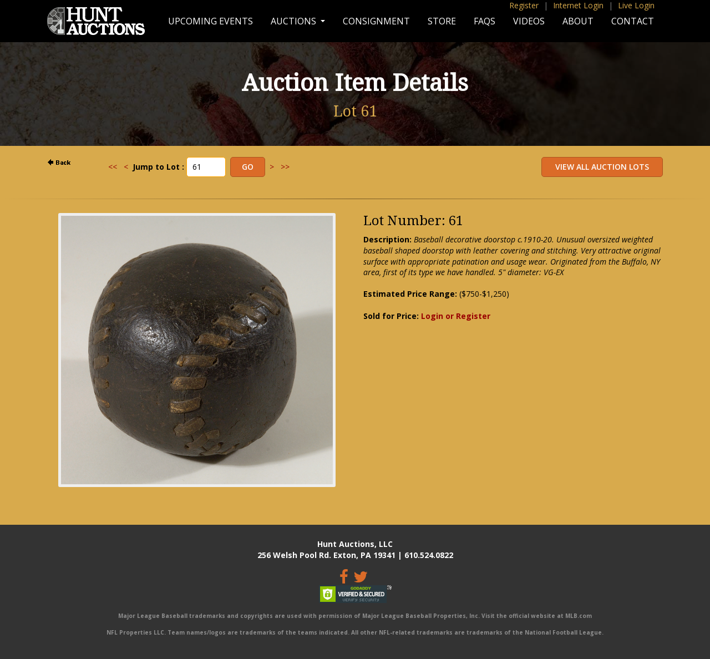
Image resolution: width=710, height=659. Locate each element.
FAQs (484, 21)
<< (112, 166)
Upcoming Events (210, 21)
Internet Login (578, 5)
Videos (529, 21)
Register (524, 5)
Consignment (376, 21)
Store (442, 21)
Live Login (636, 5)
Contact (632, 21)
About (578, 21)
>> (285, 166)
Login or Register (455, 316)
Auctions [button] (294, 21)
